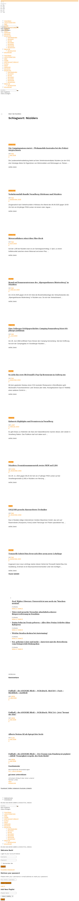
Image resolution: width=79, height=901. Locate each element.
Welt (5, 24)
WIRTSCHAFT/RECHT (11, 27)
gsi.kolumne (12, 51)
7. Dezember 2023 (14, 380)
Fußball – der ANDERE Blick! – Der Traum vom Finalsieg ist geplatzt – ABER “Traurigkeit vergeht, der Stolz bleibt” (39, 755)
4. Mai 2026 (12, 719)
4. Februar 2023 (13, 426)
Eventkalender (12, 37)
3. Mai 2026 (12, 761)
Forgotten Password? (8, 869)
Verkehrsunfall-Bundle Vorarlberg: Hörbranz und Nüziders (35, 194)
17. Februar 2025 (14, 289)
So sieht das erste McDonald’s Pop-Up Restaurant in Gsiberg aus (37, 375)
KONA (13, 469)
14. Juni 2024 (12, 336)
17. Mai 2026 (12, 698)
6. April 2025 (12, 243)
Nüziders (18, 114)
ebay (10, 781)
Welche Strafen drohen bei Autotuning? (30, 633)
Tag (13, 114)
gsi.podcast (8, 52)
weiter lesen (12, 167)
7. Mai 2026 (12, 155)
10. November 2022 (14, 515)
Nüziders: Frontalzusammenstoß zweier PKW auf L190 (33, 465)
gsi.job (10, 41)
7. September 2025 (14, 199)
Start (10, 114)
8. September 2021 (14, 559)
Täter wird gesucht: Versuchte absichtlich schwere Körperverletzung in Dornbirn (34, 613)
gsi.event (11, 39)
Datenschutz (8, 798)
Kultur (6, 29)
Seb (12, 334)
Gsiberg (11, 279)
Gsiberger (7, 32)
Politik (6, 26)
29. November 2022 (14, 470)
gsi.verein (7, 34)
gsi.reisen (11, 42)
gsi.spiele (11, 44)
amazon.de (12, 783)
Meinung (7, 49)
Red (12, 153)
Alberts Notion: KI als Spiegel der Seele (25, 734)
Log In (3, 886)
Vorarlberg (7, 21)
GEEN (13, 696)
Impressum (8, 799)
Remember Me (8, 863)
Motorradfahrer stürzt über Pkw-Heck (25, 238)
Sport (6, 31)
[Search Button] (17, 90)
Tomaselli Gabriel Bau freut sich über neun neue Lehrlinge (35, 554)
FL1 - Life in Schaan (15, 771)
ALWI (13, 737)
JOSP (13, 425)
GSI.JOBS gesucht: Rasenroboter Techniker (27, 510)
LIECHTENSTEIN (9, 22)
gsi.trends (11, 46)
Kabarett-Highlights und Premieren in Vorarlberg (30, 421)
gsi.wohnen (11, 47)
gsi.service (7, 36)
